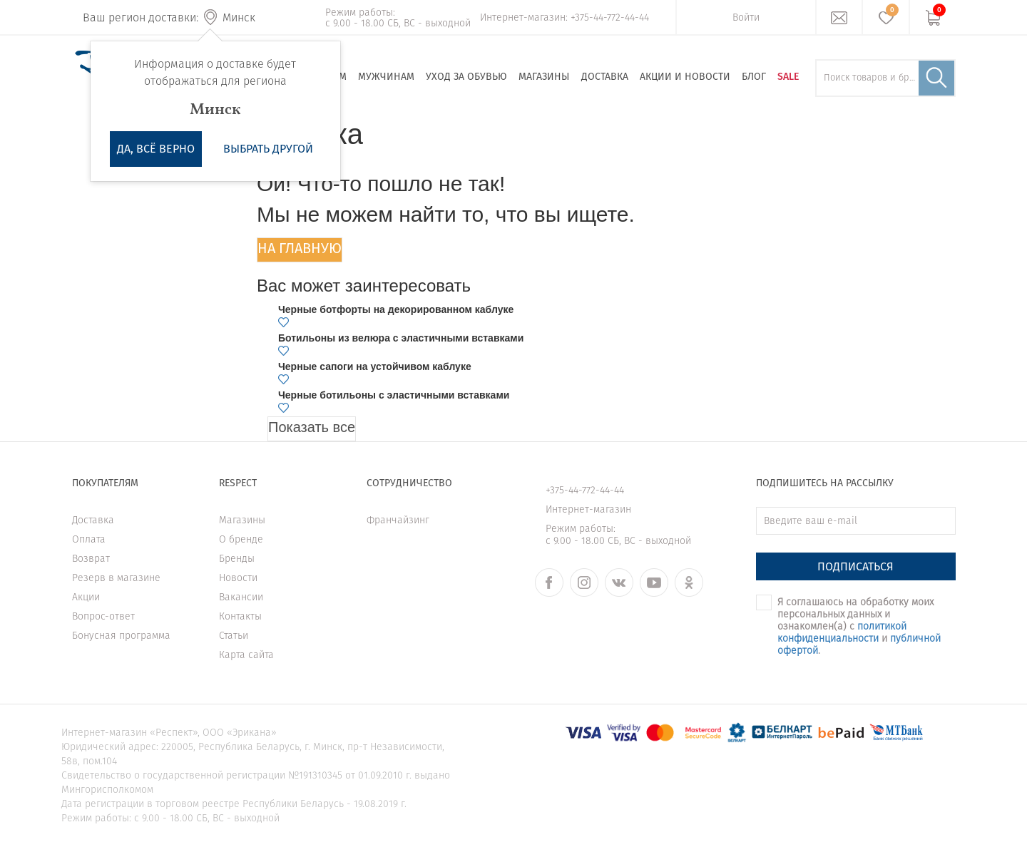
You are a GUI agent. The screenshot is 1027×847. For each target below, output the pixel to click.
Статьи (233, 636)
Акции (86, 597)
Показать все (311, 427)
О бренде (241, 539)
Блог (754, 77)
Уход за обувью (466, 77)
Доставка (604, 77)
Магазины (543, 77)
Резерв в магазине (116, 578)
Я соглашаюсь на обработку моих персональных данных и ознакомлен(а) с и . (859, 626)
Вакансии (241, 597)
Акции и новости (685, 77)
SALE (788, 77)
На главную (299, 248)
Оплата (89, 539)
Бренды (237, 559)
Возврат (91, 559)
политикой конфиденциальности (841, 632)
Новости (238, 578)
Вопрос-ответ (103, 616)
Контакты (240, 616)
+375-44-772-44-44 (610, 17)
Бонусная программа (121, 636)
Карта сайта (246, 655)
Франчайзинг (398, 520)
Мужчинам (386, 77)
